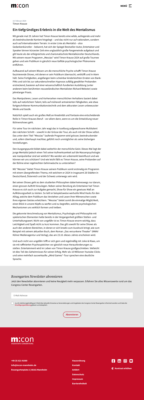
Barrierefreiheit (79, 383)
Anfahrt (75, 369)
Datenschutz (78, 374)
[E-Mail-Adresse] (72, 295)
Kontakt (76, 365)
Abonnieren (72, 314)
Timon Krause (20, 23)
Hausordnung (78, 360)
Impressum (77, 379)
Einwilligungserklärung (23, 305)
